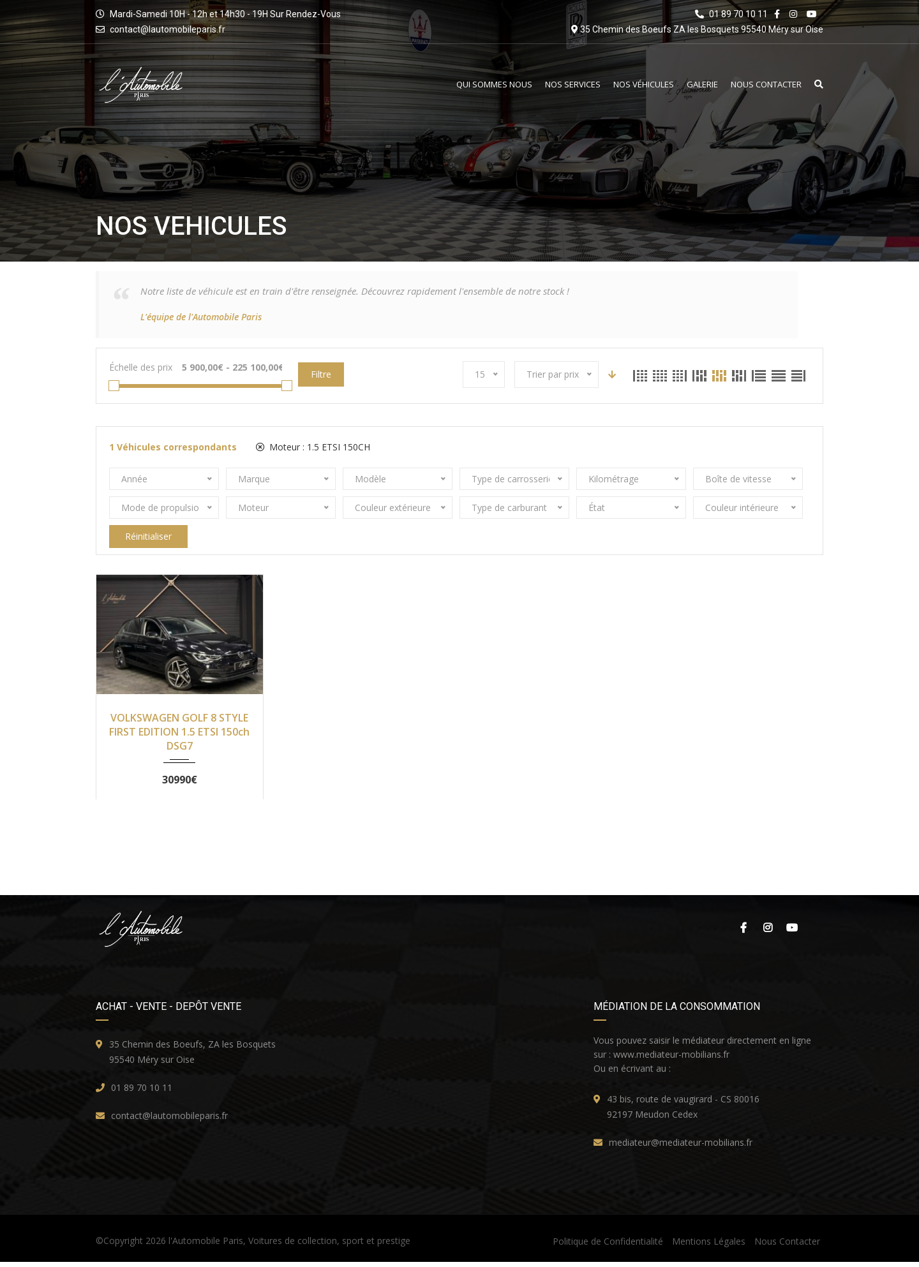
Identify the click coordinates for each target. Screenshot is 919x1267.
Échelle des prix (140, 367)
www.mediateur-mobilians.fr (671, 1059)
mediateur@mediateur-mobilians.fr (680, 1147)
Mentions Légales (708, 1246)
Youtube (792, 933)
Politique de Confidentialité (608, 1246)
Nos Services (573, 84)
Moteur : (313, 447)
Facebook (743, 933)
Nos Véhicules (643, 84)
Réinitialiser (148, 536)
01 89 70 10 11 (141, 1092)
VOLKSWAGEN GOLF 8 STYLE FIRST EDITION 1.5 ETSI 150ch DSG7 (179, 732)
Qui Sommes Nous (494, 84)
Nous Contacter (766, 84)
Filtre (321, 374)
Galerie (702, 84)
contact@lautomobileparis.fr (167, 29)
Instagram (767, 933)
